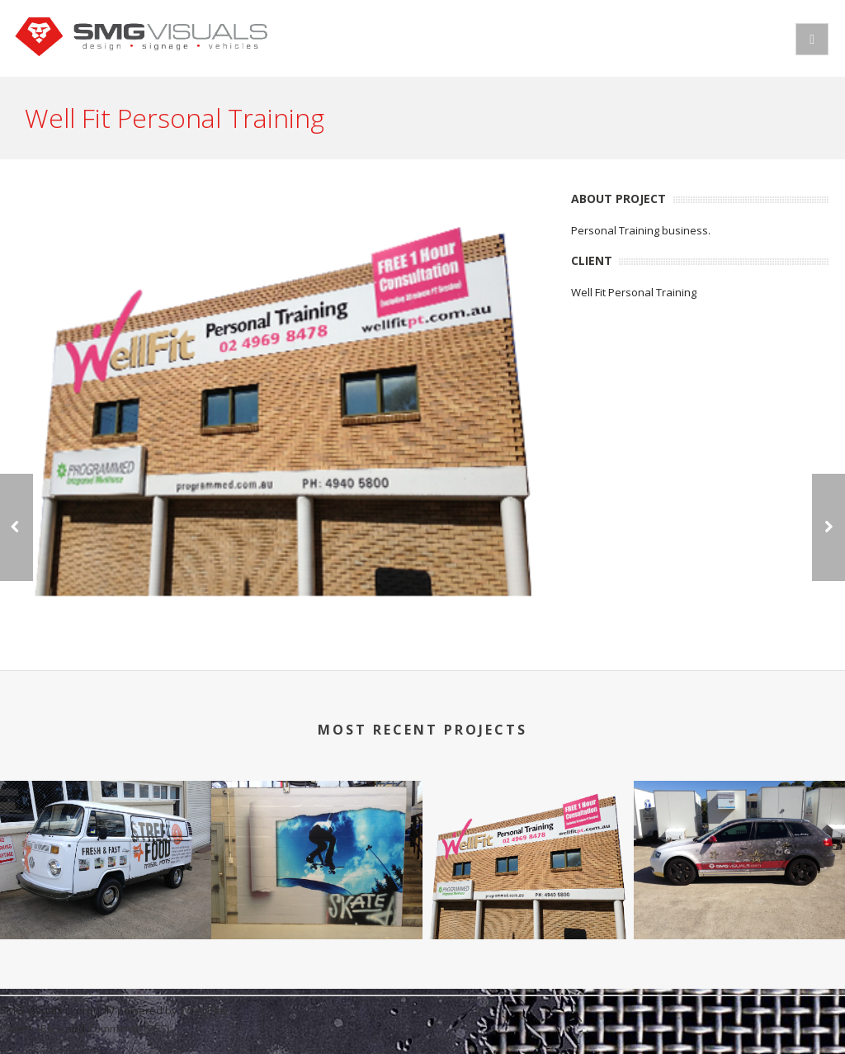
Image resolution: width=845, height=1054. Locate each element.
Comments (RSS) (128, 1028)
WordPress (208, 1010)
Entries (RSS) (31, 1028)
